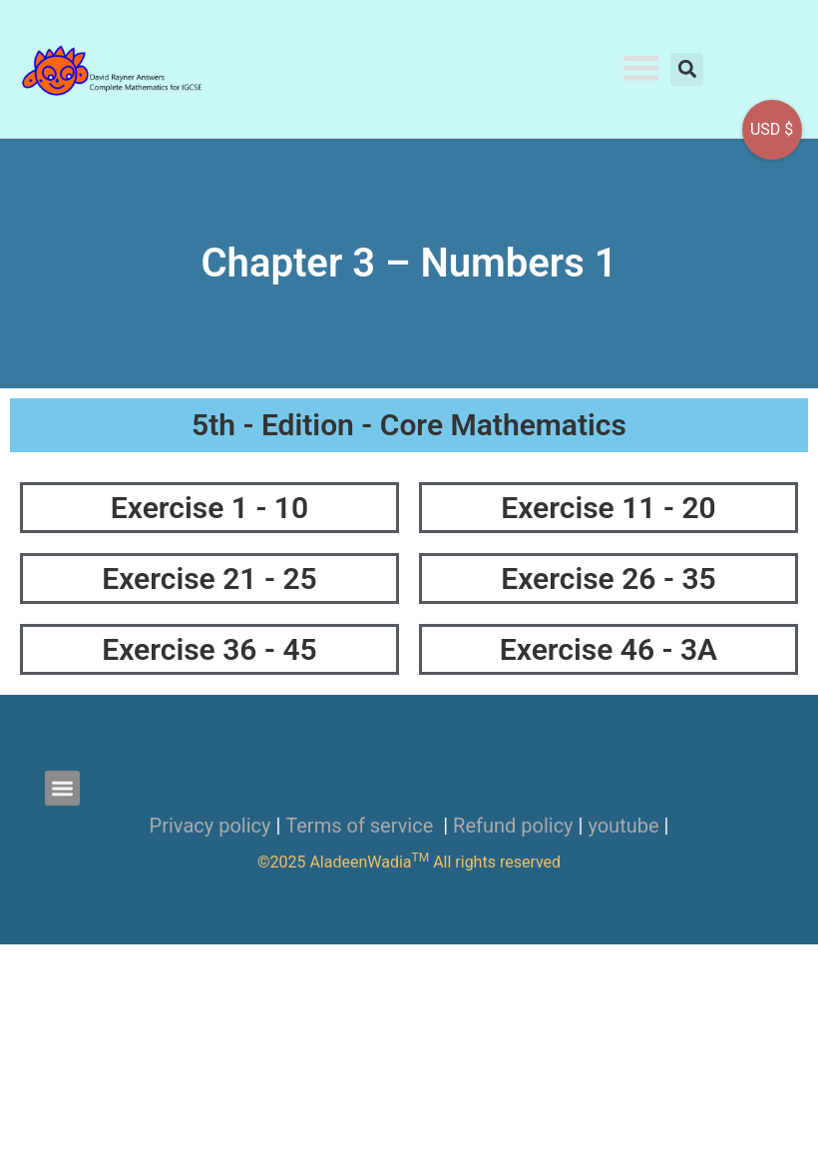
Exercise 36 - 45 (209, 649)
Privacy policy (210, 826)
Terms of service (361, 826)
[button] (642, 67)
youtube (623, 826)
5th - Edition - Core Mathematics (409, 424)
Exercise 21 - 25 (209, 578)
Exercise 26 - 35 (608, 578)
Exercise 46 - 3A (608, 649)
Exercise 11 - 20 (608, 507)
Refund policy (513, 826)
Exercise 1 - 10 (209, 507)
